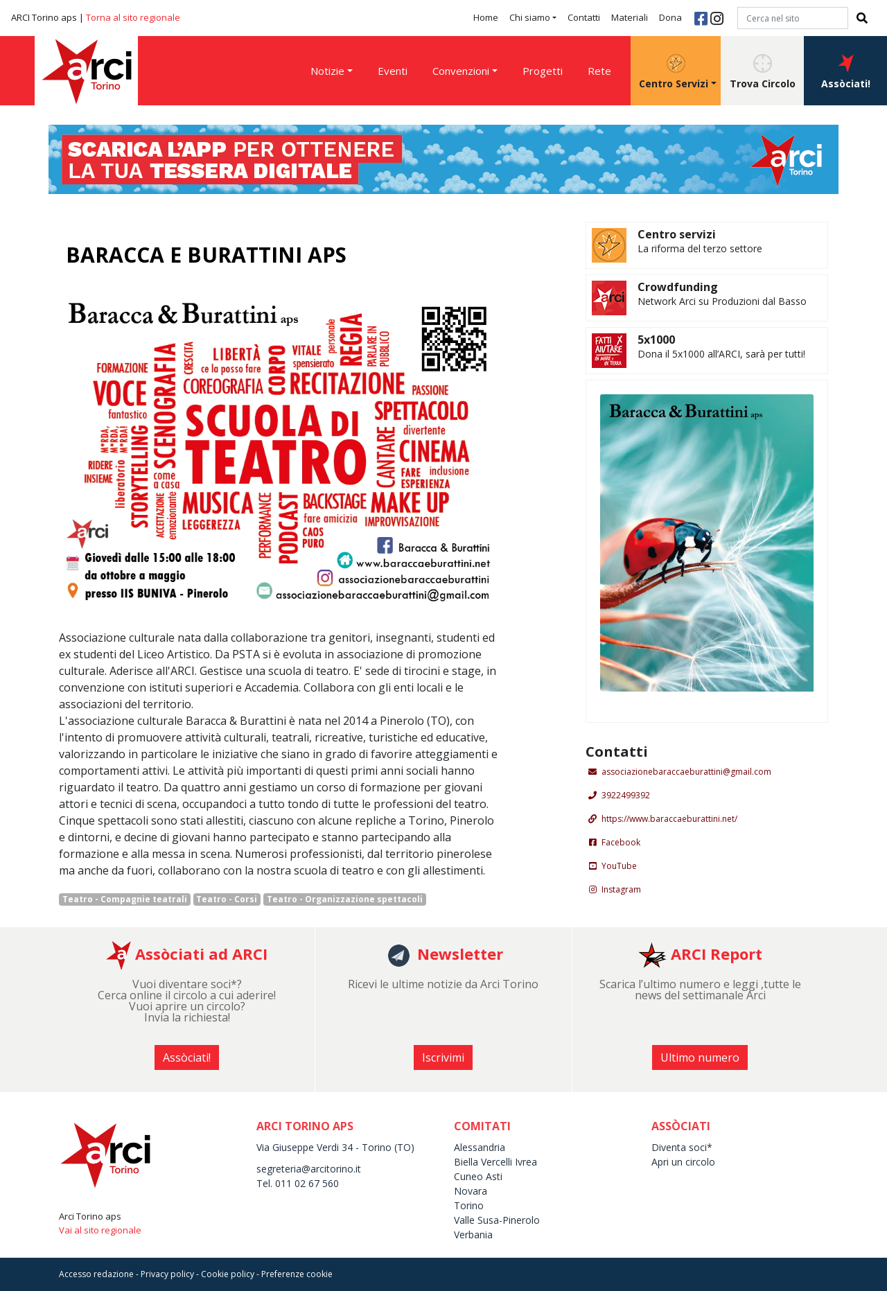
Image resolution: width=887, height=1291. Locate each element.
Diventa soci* (681, 1147)
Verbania (473, 1234)
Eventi (392, 71)
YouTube (619, 866)
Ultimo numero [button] (699, 1057)
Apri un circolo (683, 1161)
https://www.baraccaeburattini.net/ (669, 819)
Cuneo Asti (478, 1176)
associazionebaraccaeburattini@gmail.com (686, 772)
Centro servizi (677, 234)
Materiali (629, 17)
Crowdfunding (678, 287)
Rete (599, 71)
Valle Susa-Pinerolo (497, 1220)
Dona (670, 17)
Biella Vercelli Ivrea (495, 1161)
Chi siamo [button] (529, 17)
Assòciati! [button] (845, 72)
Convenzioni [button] (460, 71)
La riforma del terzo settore (700, 248)
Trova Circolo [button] (763, 72)
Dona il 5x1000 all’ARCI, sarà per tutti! (721, 353)
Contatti (584, 17)
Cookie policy (227, 1274)
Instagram (621, 889)
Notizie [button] (327, 71)
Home (485, 17)
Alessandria (479, 1147)
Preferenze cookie (297, 1274)
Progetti (542, 71)
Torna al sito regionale (133, 17)
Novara (470, 1190)
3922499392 (625, 795)
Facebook (620, 842)
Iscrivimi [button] (443, 1057)
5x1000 (656, 339)
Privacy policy (167, 1274)
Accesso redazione (96, 1274)
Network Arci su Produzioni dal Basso (722, 301)
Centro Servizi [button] (673, 72)
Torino (469, 1205)
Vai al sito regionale (100, 1230)
